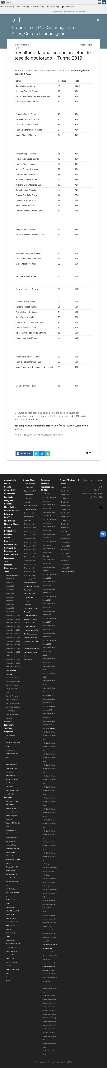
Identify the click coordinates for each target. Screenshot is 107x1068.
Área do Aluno (29, 480)
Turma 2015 (10, 601)
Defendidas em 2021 (13, 630)
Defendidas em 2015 (13, 652)
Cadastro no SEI (29, 623)
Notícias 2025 (66, 539)
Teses (8, 656)
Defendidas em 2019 (13, 637)
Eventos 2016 (65, 517)
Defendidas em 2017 (13, 645)
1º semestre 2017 (30, 550)
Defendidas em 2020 (13, 634)
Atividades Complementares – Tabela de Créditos (30, 615)
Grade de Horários (30, 509)
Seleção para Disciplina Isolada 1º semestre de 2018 (50, 867)
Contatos (8, 721)
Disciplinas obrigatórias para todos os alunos (11, 764)
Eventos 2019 (65, 506)
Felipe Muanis (10, 841)
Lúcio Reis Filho (11, 878)
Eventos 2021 (65, 498)
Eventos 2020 (65, 502)
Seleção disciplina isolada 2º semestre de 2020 (49, 812)
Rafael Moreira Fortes (13, 911)
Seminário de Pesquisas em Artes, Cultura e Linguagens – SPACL (11, 555)
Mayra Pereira (10, 907)
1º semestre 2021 (30, 524)
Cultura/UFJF (10, 490)
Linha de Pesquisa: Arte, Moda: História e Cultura (13, 688)
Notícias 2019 (66, 561)
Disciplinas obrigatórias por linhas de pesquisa (12, 775)
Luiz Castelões (11, 889)
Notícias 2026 (66, 535)
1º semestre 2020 (30, 528)
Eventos (63, 484)
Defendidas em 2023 (13, 623)
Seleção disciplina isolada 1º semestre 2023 (49, 779)
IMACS (45, 655)
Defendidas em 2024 (13, 619)
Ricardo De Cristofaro (13, 922)
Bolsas (45, 897)
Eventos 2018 (65, 509)
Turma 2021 (10, 579)
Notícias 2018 (66, 564)
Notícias (64, 531)
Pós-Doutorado (48, 695)
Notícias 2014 (66, 568)
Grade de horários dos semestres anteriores (30, 516)
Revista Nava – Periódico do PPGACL (10, 534)
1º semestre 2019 (30, 535)
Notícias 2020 (66, 557)
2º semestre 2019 (30, 531)
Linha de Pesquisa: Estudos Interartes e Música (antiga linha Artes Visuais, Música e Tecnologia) (13, 703)
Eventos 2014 (65, 524)
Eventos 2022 (65, 495)
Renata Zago (10, 958)
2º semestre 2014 (30, 568)
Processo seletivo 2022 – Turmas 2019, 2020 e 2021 (50, 955)
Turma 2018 (10, 590)
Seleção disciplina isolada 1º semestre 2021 (49, 801)
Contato (7, 487)
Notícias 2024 (66, 542)
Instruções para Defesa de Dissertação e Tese (30, 604)
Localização (10, 794)
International (68, 7)
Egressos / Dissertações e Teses (10, 568)
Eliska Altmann (11, 830)
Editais (7, 483)
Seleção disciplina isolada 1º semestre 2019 (49, 845)
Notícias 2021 (66, 553)
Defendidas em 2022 (13, 626)
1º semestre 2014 (30, 572)
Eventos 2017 (65, 513)
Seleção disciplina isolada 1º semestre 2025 (49, 746)
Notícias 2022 (66, 550)
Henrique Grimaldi (12, 867)
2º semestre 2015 (30, 561)
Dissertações (10, 612)
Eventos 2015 (65, 520)
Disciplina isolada (49, 728)
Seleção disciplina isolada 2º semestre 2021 (49, 790)
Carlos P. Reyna (11, 808)
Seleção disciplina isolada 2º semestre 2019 (49, 834)
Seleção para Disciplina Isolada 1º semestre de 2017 (50, 889)
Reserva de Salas (11, 510)
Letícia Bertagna (11, 874)
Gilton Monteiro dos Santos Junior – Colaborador (12, 852)
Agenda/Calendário (67, 572)
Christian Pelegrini (12, 812)
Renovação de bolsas (50, 963)
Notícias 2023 (66, 546)
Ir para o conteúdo (7, 6)
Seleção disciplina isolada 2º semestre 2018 (49, 856)
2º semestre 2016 (30, 553)
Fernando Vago (11, 845)
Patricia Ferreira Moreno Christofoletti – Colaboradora (13, 944)
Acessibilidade (81, 12)
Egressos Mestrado (12, 575)
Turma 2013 (10, 608)
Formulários (28, 590)
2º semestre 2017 (30, 546)
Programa (8, 732)
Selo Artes (8, 514)
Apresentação (10, 480)
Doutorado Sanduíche (50, 996)
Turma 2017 (10, 593)
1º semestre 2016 (30, 557)
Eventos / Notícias (67, 480)
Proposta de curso (12, 739)
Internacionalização (12, 790)
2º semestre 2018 (30, 539)
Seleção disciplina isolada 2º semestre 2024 (49, 757)
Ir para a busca (37, 6)
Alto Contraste (69, 12)
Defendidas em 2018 (13, 641)
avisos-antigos (85, 45)
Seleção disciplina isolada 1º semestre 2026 (49, 735)
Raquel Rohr (10, 914)
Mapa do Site (57, 12)
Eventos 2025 (65, 487)
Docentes (8, 797)
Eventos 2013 (65, 528)
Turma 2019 (10, 586)
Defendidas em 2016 (13, 648)
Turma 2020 (10, 582)
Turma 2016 (10, 597)
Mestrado (27, 502)
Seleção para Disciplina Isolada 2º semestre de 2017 (50, 878)
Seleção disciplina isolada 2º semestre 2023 (49, 768)
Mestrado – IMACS (30, 506)
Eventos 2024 (65, 491)
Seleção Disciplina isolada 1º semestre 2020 (49, 823)
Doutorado (27, 498)
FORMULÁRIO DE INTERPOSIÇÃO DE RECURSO (39, 435)
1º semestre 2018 (30, 542)
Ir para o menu (23, 6)
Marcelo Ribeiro (11, 918)
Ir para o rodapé (52, 6)
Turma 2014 (10, 604)
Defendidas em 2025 (13, 615)
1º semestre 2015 (30, 564)
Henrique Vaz (10, 870)
